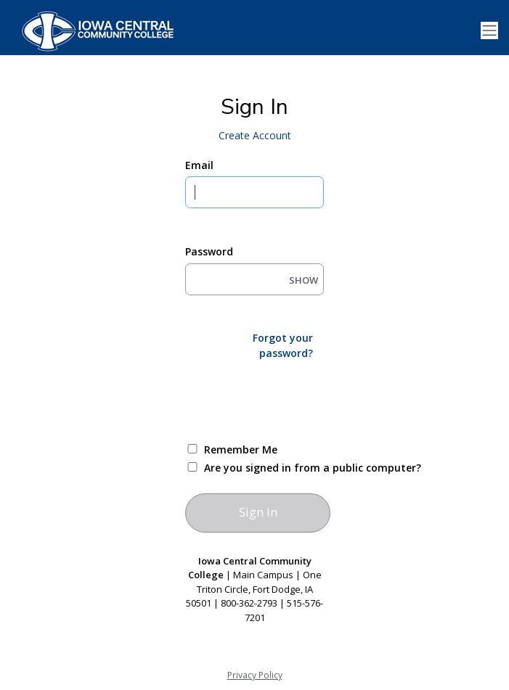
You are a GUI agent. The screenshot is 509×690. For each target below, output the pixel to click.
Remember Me (240, 449)
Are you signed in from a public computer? (271, 468)
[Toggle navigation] (489, 31)
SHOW (303, 280)
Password (209, 251)
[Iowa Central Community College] (94, 30)
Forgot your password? (283, 345)
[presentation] (295, 399)
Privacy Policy (254, 675)
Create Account (255, 135)
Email (199, 165)
